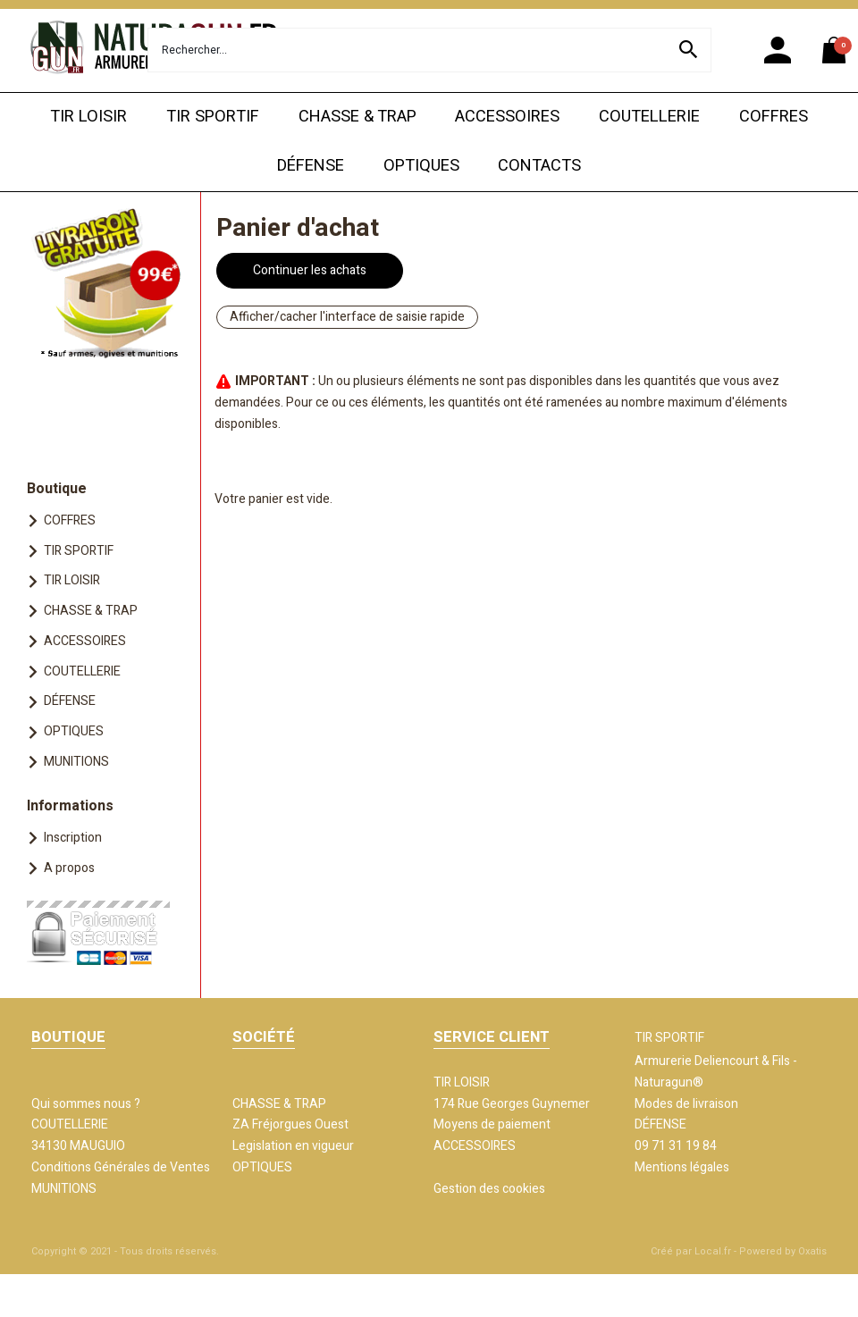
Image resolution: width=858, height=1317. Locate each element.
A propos (69, 868)
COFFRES (773, 117)
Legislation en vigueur (293, 1146)
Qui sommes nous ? (85, 1104)
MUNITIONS (76, 761)
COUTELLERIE (649, 117)
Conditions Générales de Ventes (120, 1167)
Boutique (57, 488)
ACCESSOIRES (507, 117)
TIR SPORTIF (212, 117)
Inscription (73, 837)
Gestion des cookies (489, 1188)
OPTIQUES (421, 166)
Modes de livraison (686, 1104)
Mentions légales (682, 1167)
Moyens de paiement (492, 1124)
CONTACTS (539, 166)
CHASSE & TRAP (357, 117)
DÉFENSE (310, 166)
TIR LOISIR (88, 117)
